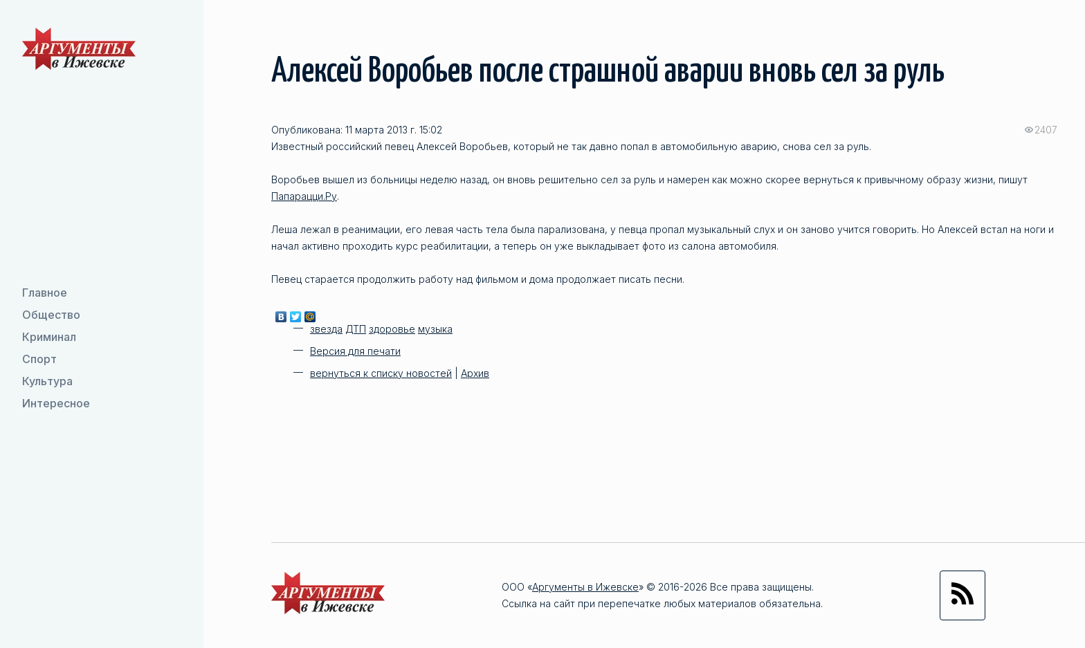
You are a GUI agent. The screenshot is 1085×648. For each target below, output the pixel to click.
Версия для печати (355, 351)
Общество (51, 315)
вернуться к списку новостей (381, 373)
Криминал (49, 337)
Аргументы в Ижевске (585, 587)
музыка (435, 329)
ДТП (355, 329)
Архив (475, 373)
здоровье (392, 329)
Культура (47, 381)
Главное (44, 292)
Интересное (56, 403)
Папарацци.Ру (304, 196)
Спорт (39, 359)
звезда (326, 329)
